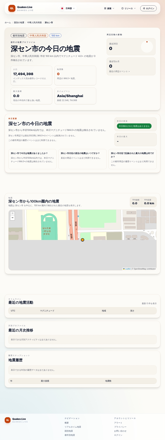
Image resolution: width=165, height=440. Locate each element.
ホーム (8, 22)
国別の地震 (19, 22)
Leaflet (126, 269)
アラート (118, 422)
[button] (12, 213)
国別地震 (69, 431)
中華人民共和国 (34, 22)
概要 (67, 422)
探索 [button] (109, 8)
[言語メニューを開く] (67, 8)
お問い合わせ (120, 431)
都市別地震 (18, 35)
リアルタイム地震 (73, 427)
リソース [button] (128, 8)
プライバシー (120, 427)
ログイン (148, 8)
